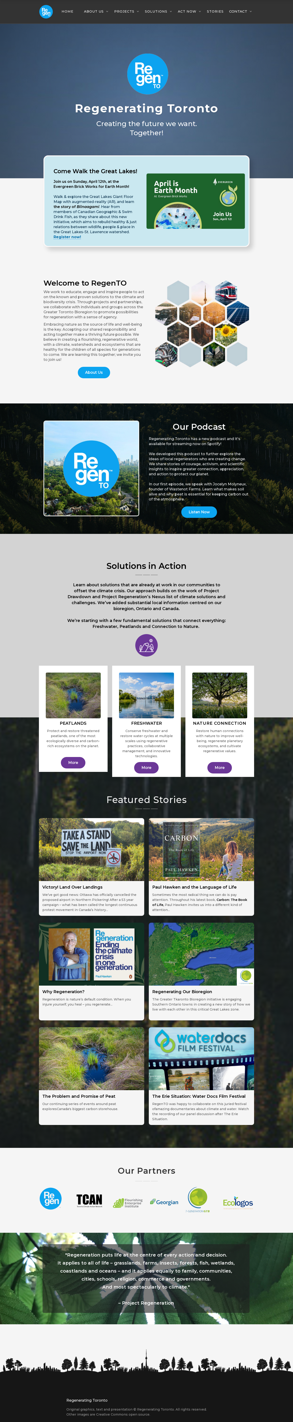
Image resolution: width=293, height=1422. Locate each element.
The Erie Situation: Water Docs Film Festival (199, 1096)
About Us (94, 372)
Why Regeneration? (63, 991)
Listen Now (199, 512)
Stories (215, 11)
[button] (69, 11)
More (73, 762)
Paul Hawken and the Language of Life (194, 887)
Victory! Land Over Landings (72, 887)
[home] (46, 12)
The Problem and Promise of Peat (78, 1096)
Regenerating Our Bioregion (182, 991)
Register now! (67, 237)
